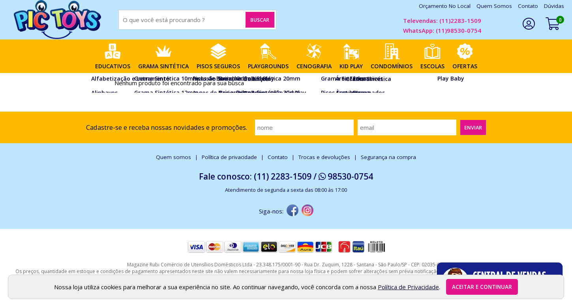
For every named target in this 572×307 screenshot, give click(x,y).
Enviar (473, 127)
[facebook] (292, 211)
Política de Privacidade (408, 287)
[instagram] (307, 211)
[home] (57, 19)
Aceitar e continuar (482, 286)
